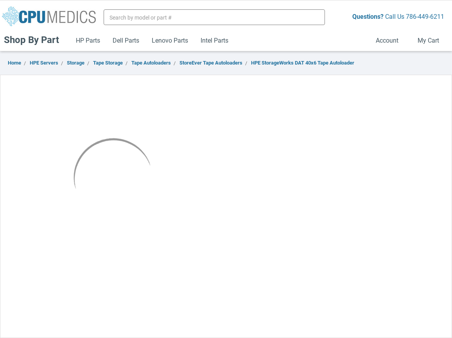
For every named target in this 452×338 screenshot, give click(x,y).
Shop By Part (35, 39)
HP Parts (88, 40)
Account (390, 40)
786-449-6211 (425, 16)
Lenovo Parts (170, 40)
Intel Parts (214, 40)
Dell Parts (126, 40)
